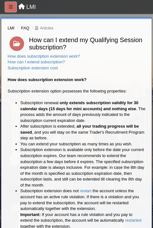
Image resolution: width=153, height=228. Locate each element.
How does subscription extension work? (44, 56)
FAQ (25, 28)
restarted (133, 220)
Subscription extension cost (33, 68)
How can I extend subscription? (36, 62)
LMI (11, 28)
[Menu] (11, 7)
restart (86, 190)
